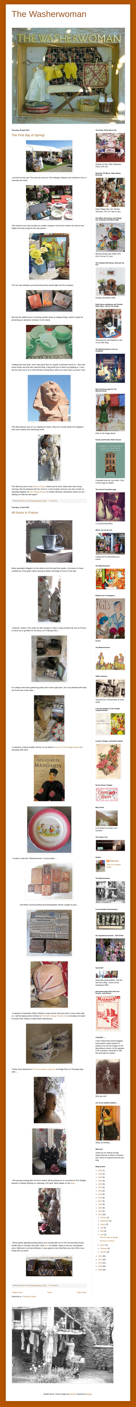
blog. (72, 1183)
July (102, 1228)
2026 (100, 1170)
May (102, 1231)
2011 (100, 1260)
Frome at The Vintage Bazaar (67, 747)
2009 (100, 1266)
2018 (100, 1198)
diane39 (72, 1394)
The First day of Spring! (28, 135)
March (103, 1245)
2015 (100, 1208)
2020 (100, 1191)
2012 (100, 1256)
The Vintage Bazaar (37, 492)
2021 (100, 1187)
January (103, 1252)
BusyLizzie (114, 861)
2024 (100, 1177)
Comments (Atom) (29, 1297)
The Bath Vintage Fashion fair (54, 1016)
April (102, 1235)
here (46, 1245)
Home (49, 1292)
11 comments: (54, 1285)
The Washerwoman (49, 14)
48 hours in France (25, 512)
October (103, 1218)
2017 (100, 1201)
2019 (100, 1194)
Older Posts (81, 1292)
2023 (100, 1181)
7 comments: (53, 501)
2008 (100, 1270)
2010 (100, 1263)
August (103, 1224)
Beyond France (39, 486)
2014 (100, 1211)
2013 (100, 1215)
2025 (100, 1174)
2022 (100, 1184)
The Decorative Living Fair (44, 1069)
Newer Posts (17, 1292)
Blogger (89, 1394)
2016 (100, 1204)
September (104, 1221)
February (104, 1248)
